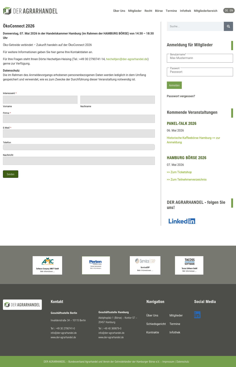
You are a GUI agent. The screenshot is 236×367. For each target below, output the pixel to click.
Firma (7, 113)
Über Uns (119, 11)
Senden (10, 174)
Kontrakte (152, 332)
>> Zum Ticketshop (179, 172)
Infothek (185, 11)
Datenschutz (182, 361)
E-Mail (7, 128)
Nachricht (8, 155)
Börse (159, 11)
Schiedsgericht (156, 324)
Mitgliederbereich (205, 11)
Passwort (175, 68)
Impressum (168, 361)
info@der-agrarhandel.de (64, 333)
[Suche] (228, 26)
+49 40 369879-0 (112, 328)
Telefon (7, 142)
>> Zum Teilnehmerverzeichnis (187, 179)
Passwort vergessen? (181, 96)
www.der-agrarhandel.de (63, 337)
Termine (171, 11)
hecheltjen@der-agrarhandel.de (127, 59)
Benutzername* (178, 54)
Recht (148, 11)
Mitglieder (135, 11)
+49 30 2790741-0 (65, 328)
